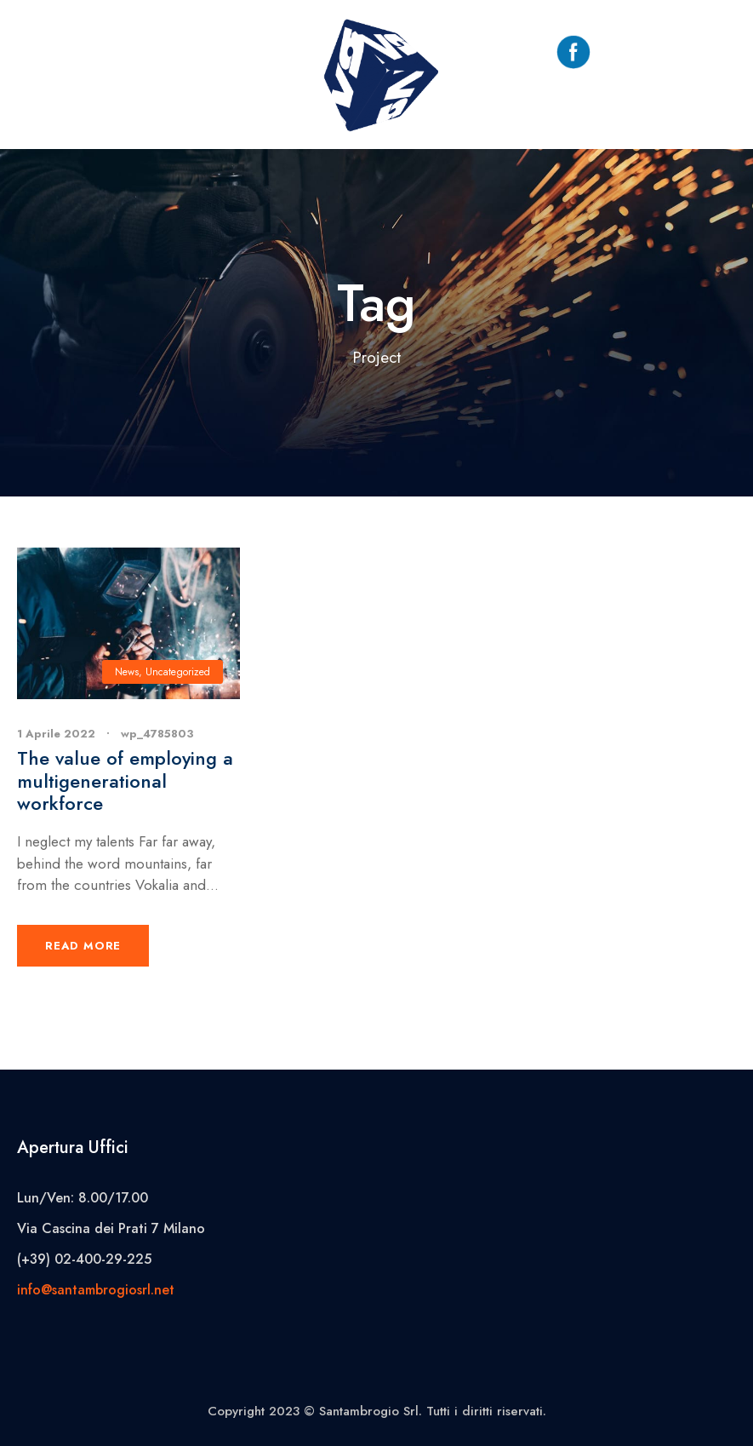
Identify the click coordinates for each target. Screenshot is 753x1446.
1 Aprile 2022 (56, 734)
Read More (83, 946)
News (127, 672)
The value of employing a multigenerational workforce (125, 780)
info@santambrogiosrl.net (95, 1290)
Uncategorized (177, 672)
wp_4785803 (157, 734)
